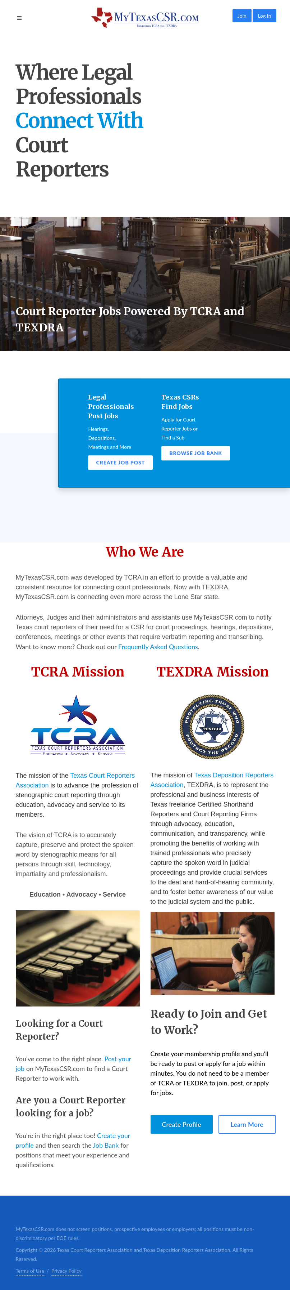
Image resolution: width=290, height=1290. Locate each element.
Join (242, 16)
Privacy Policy (66, 1271)
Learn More (247, 1124)
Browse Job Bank (195, 453)
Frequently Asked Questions (158, 647)
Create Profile (181, 1124)
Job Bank (106, 1145)
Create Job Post (120, 462)
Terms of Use (30, 1271)
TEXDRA (200, 785)
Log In (264, 16)
